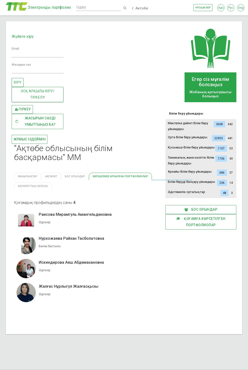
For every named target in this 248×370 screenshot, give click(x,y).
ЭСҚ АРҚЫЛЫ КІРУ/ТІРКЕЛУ (37, 94)
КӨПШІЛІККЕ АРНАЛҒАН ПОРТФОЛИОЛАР (120, 176)
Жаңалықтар (27, 176)
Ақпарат (51, 176)
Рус (230, 7)
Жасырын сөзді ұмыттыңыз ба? (35, 121)
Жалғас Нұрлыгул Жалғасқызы (68, 286)
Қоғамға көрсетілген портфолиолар (200, 221)
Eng (240, 7)
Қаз (221, 7)
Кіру (18, 82)
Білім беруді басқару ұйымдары (201, 183)
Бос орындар (201, 210)
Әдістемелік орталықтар (201, 193)
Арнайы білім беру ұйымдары (201, 173)
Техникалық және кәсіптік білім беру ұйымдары (201, 160)
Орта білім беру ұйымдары (201, 138)
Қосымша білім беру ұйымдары (201, 148)
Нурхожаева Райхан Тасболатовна (71, 238)
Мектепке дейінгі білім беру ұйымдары (201, 125)
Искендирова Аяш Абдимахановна (71, 262)
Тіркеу (23, 109)
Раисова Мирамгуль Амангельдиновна (75, 214)
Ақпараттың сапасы (33, 186)
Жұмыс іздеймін (30, 139)
